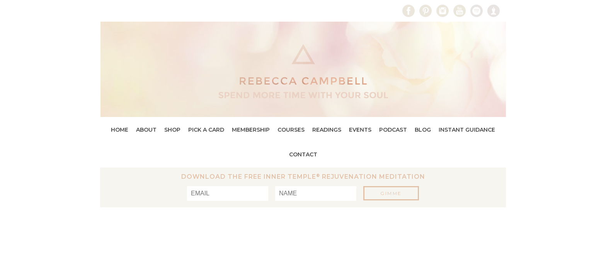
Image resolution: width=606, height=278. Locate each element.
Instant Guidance (467, 129)
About (146, 129)
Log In (128, 11)
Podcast (393, 129)
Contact (234, 11)
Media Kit (195, 11)
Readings (326, 129)
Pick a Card (206, 129)
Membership (251, 129)
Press (159, 11)
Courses (291, 129)
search (106, 10)
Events (360, 129)
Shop (172, 129)
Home (119, 129)
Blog (423, 129)
